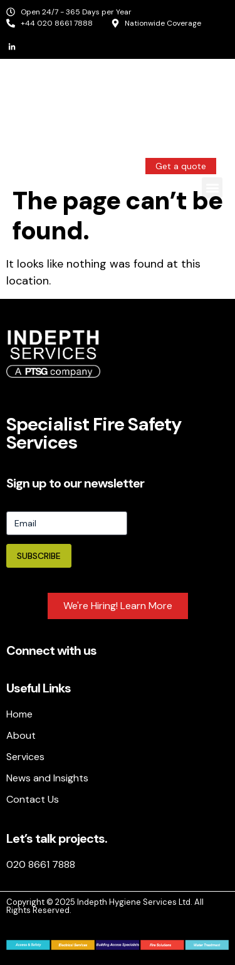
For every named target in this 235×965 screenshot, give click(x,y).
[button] (212, 187)
